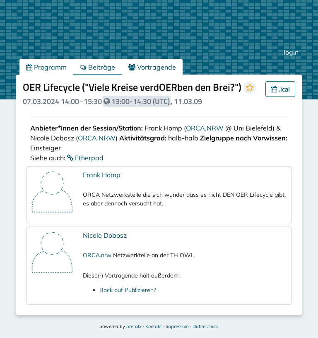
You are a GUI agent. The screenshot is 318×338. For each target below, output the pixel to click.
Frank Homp (101, 175)
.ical (280, 89)
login (291, 52)
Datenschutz (206, 326)
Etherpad (85, 158)
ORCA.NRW (205, 128)
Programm (46, 67)
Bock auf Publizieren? (127, 290)
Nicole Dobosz (105, 235)
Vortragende (152, 67)
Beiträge (97, 67)
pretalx (134, 326)
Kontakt (153, 326)
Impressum (177, 326)
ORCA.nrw (97, 255)
